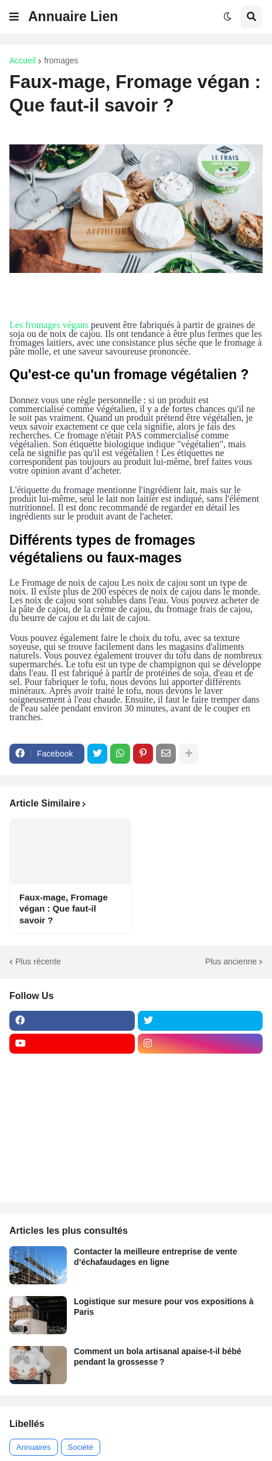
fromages (61, 60)
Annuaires (33, 1447)
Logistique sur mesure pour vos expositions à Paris (164, 1307)
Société (80, 1447)
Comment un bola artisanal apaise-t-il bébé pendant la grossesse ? (158, 1356)
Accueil (22, 60)
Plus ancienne (231, 961)
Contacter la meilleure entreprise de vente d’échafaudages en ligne (155, 1257)
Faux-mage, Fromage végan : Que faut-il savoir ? (63, 908)
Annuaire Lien (73, 16)
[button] (14, 17)
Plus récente (38, 961)
